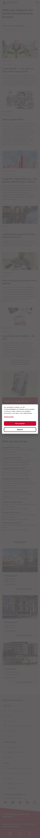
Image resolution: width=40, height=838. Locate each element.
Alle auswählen (20, 423)
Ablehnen (20, 429)
